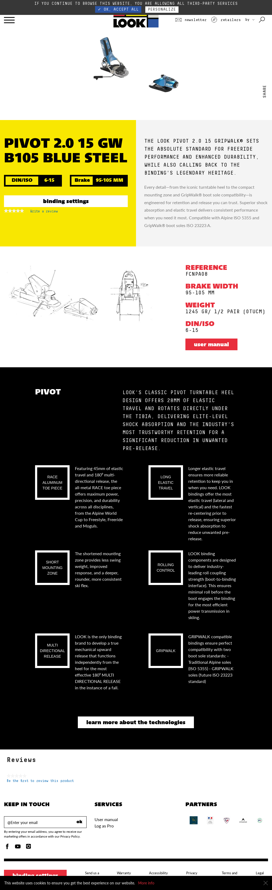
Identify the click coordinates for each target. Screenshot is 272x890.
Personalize (162, 9)
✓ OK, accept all (118, 9)
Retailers (226, 20)
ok (79, 822)
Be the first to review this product (40, 781)
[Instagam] (28, 847)
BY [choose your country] (249, 20)
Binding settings (66, 201)
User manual (211, 345)
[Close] (266, 883)
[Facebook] (7, 847)
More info (146, 883)
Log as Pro (104, 825)
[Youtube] (18, 847)
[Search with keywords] (262, 20)
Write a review (44, 212)
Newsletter (191, 20)
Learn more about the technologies (135, 723)
